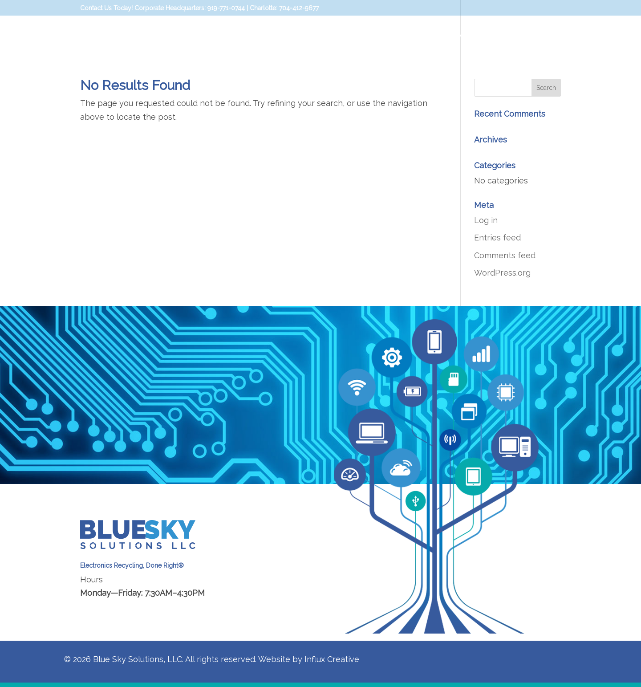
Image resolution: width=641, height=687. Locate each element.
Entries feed (497, 237)
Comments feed (505, 255)
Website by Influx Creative (308, 659)
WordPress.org (502, 272)
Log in (486, 220)
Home (378, 34)
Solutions (417, 34)
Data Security (478, 34)
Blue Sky (537, 34)
